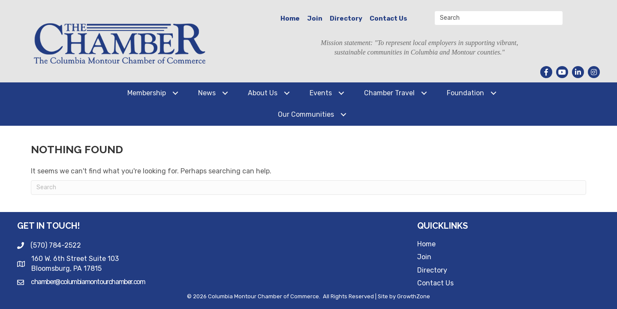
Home (290, 18)
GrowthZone (413, 296)
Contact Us (388, 18)
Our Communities (306, 114)
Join (314, 18)
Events (321, 93)
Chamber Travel (389, 93)
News (207, 93)
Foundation (465, 93)
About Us (262, 93)
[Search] (308, 187)
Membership (146, 93)
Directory (346, 18)
